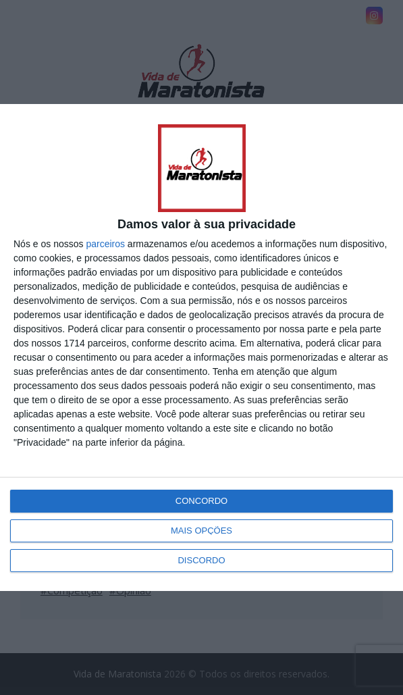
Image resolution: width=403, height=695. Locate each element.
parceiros (105, 244)
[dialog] (201, 347)
